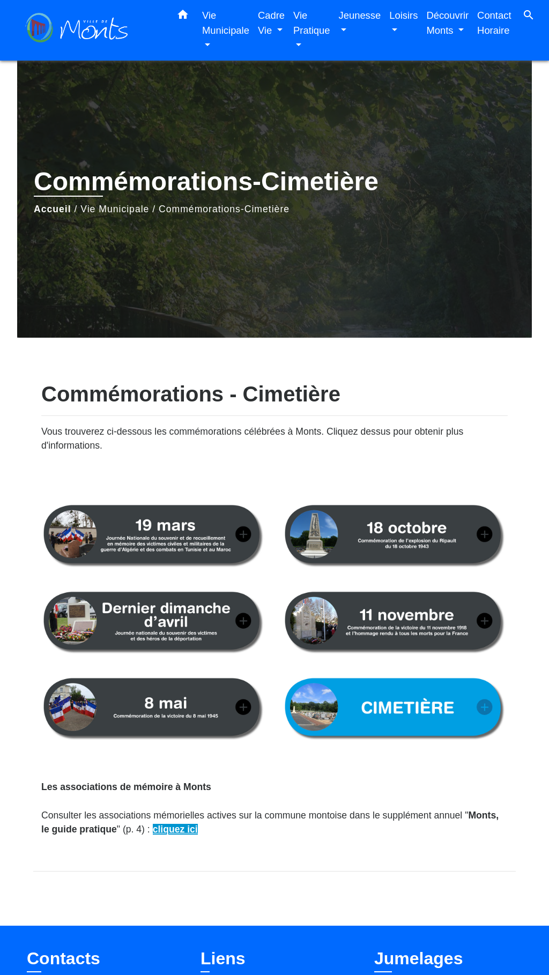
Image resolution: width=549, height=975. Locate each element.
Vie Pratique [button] (311, 23)
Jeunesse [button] (360, 15)
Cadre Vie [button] (271, 23)
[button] (183, 16)
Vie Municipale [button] (225, 23)
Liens (223, 958)
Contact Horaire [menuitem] (494, 23)
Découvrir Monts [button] (447, 23)
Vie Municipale (114, 209)
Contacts (63, 958)
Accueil (52, 209)
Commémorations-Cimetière (224, 209)
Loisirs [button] (403, 15)
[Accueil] (92, 30)
